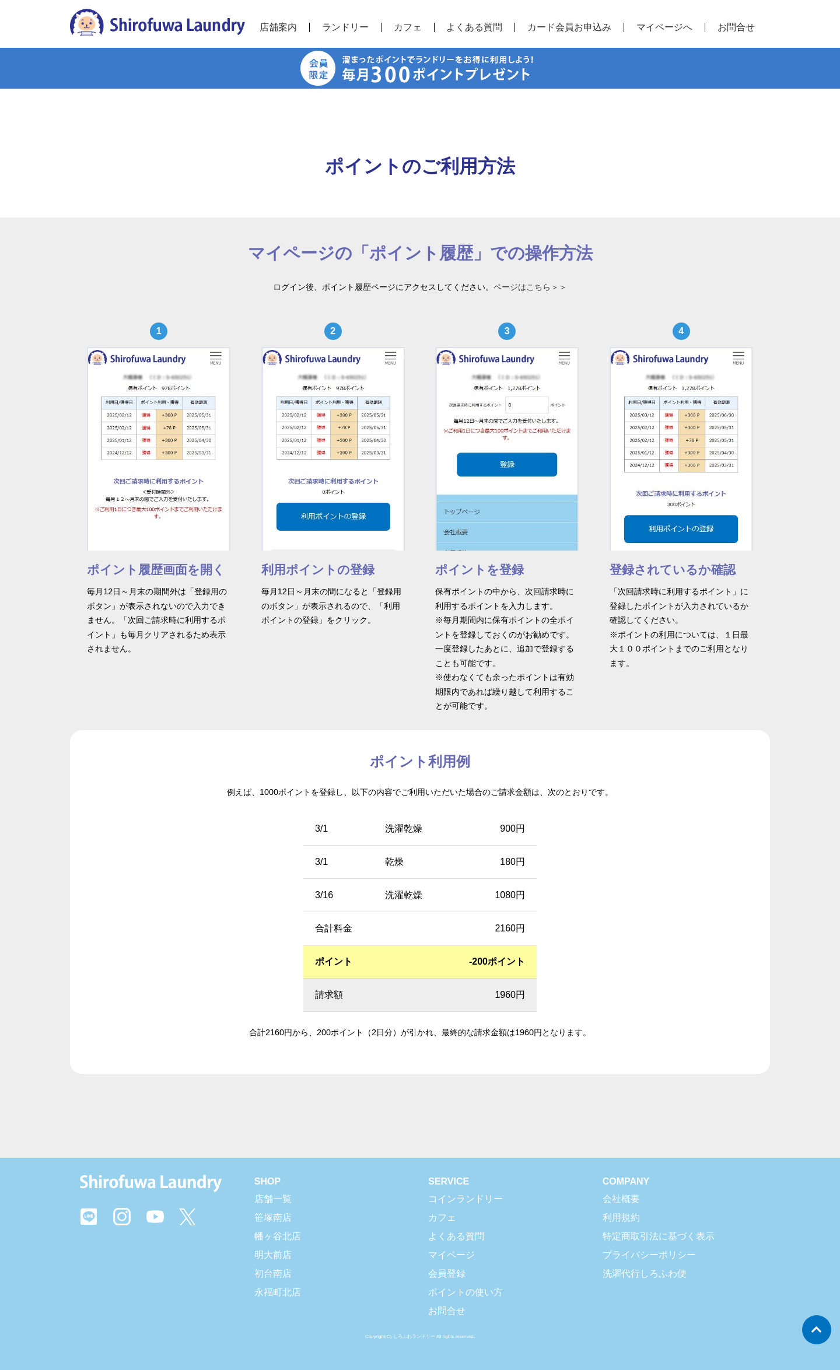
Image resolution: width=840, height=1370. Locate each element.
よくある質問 (456, 1236)
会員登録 (447, 1273)
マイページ (451, 1255)
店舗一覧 (273, 1199)
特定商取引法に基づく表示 (659, 1236)
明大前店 (273, 1255)
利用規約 (621, 1217)
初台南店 (273, 1273)
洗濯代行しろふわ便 (645, 1273)
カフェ (442, 1217)
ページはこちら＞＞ (530, 287)
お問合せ (736, 27)
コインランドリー (465, 1199)
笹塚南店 (273, 1217)
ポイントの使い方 (465, 1292)
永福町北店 (277, 1292)
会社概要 (621, 1199)
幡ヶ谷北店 (277, 1236)
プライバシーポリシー (649, 1255)
